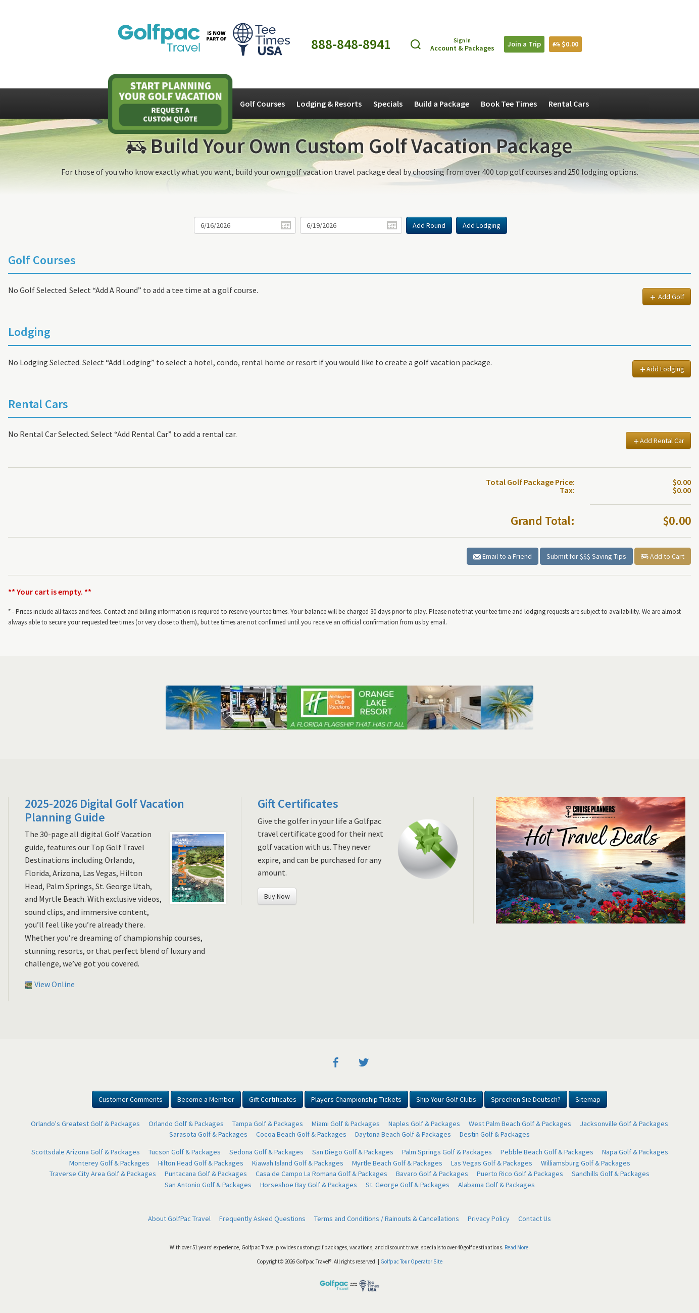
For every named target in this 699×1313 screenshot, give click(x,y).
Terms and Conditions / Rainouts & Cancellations (386, 1218)
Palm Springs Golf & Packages (447, 1151)
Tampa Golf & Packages (267, 1123)
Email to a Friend (502, 556)
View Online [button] (50, 984)
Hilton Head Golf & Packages (200, 1163)
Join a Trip (524, 43)
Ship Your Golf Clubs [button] (446, 1099)
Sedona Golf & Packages (266, 1151)
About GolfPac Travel (179, 1218)
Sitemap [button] (588, 1099)
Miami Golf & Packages (346, 1123)
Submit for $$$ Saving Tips (586, 556)
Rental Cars (568, 104)
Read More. (517, 1247)
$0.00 (565, 43)
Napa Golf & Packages (635, 1151)
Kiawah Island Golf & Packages (297, 1163)
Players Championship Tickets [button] (356, 1099)
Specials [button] (388, 104)
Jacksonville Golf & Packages (624, 1123)
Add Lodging (482, 225)
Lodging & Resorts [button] (329, 104)
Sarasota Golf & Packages (208, 1134)
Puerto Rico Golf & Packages (520, 1173)
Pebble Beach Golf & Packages (547, 1151)
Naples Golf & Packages (424, 1123)
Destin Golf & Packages (495, 1134)
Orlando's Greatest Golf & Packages (85, 1123)
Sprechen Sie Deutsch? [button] (526, 1099)
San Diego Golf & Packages (352, 1151)
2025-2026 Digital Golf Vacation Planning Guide (104, 810)
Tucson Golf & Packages (184, 1151)
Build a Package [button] (441, 104)
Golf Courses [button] (262, 104)
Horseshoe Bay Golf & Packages (308, 1184)
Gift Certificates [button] (272, 1099)
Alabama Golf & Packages (496, 1184)
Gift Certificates (298, 803)
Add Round (429, 225)
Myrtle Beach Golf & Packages (397, 1163)
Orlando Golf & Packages (186, 1123)
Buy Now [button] (277, 896)
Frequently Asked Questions (262, 1218)
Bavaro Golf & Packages (432, 1173)
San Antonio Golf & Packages (208, 1184)
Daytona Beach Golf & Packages (403, 1134)
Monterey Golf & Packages (109, 1163)
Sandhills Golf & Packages (611, 1173)
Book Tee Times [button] (509, 104)
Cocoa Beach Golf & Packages (301, 1134)
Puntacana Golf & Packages (206, 1173)
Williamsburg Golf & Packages (585, 1163)
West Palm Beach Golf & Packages (520, 1123)
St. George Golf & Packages (408, 1184)
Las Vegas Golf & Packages (491, 1163)
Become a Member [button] (205, 1099)
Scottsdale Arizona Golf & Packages (85, 1151)
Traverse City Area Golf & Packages (102, 1173)
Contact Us (534, 1218)
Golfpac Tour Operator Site (411, 1261)
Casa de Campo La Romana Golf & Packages (321, 1173)
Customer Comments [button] (130, 1099)
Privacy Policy (489, 1218)
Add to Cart (662, 556)
